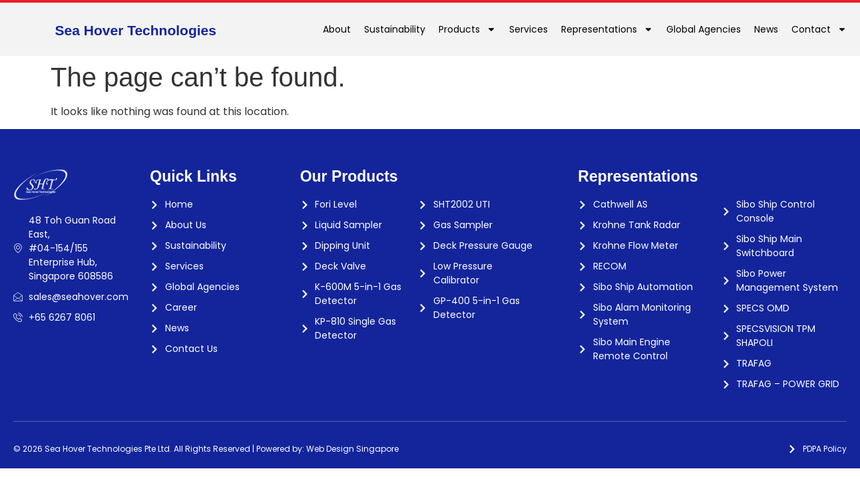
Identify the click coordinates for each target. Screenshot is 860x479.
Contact (819, 29)
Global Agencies (703, 29)
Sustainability (394, 29)
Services (528, 29)
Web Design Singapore (352, 448)
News (766, 29)
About (337, 29)
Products (467, 29)
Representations (607, 29)
